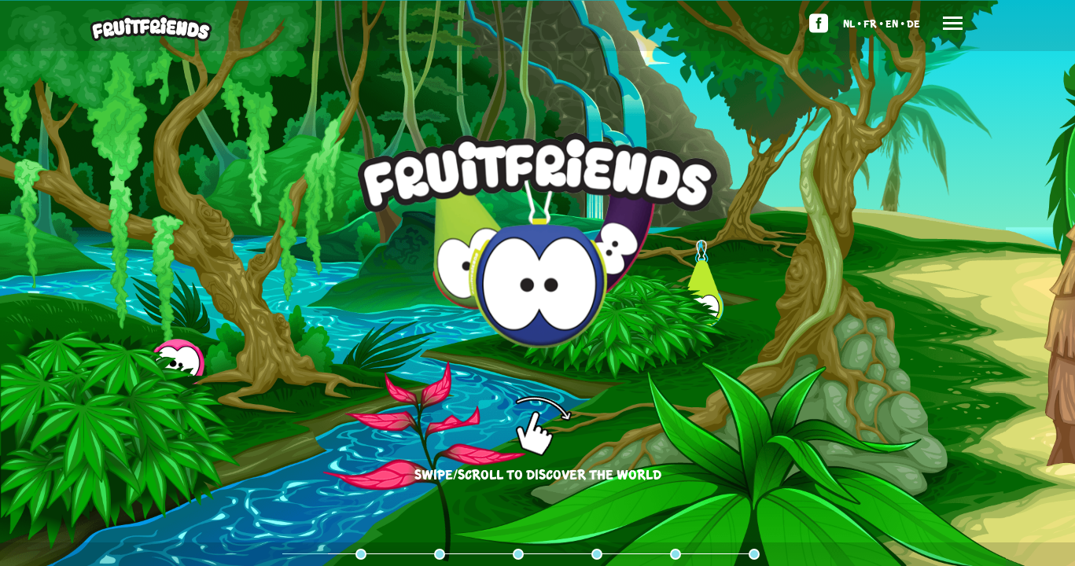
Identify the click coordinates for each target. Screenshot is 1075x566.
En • (894, 23)
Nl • (852, 23)
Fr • (873, 23)
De (913, 23)
